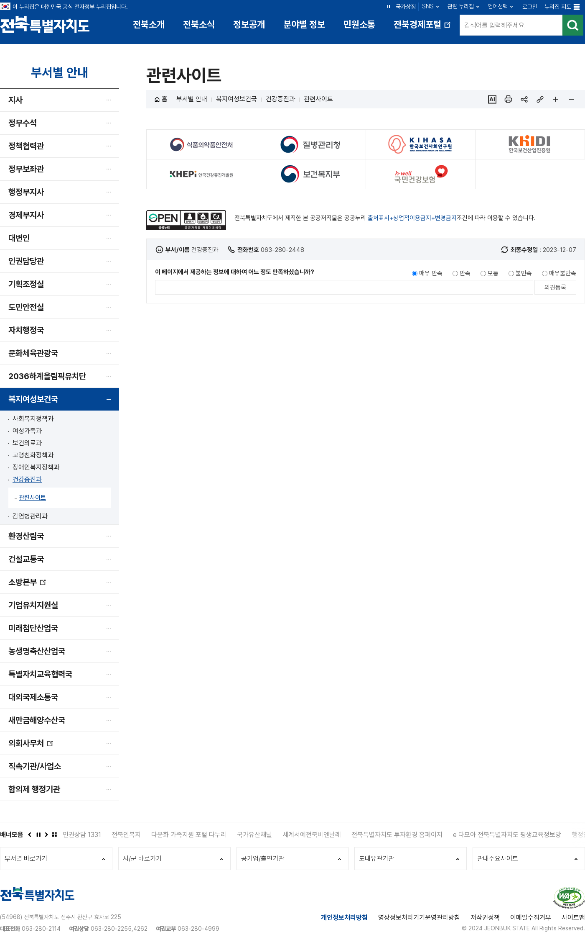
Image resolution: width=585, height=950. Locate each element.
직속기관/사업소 (34, 766)
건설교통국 (26, 559)
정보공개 (249, 24)
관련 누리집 (461, 6)
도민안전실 (26, 307)
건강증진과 (27, 479)
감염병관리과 (30, 516)
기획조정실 (26, 284)
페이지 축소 (571, 99)
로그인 (529, 6)
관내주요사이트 (497, 859)
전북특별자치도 (45, 24)
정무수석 (22, 123)
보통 (493, 273)
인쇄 (508, 99)
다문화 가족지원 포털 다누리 (188, 835)
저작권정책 (485, 918)
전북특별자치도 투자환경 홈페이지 (397, 835)
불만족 (524, 273)
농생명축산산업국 (36, 651)
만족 (465, 273)
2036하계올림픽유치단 (47, 376)
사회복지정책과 (33, 419)
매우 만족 (431, 273)
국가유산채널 (254, 835)
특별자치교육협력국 (40, 674)
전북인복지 (126, 835)
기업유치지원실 (33, 605)
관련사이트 (32, 497)
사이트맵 (573, 918)
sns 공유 (524, 99)
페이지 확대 (555, 99)
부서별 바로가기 (26, 859)
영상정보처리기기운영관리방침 (419, 918)
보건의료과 (27, 443)
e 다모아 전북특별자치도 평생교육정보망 (507, 835)
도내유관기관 (376, 859)
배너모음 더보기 (54, 834)
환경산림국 (26, 536)
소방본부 (27, 585)
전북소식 (199, 24)
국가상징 (406, 6)
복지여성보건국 (33, 399)
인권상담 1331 (82, 835)
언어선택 (498, 6)
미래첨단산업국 (33, 628)
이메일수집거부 (530, 918)
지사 (15, 100)
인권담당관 (26, 261)
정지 (388, 6)
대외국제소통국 (33, 697)
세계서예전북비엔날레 (311, 835)
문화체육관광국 (33, 353)
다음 (46, 834)
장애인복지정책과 (36, 467)
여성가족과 (27, 431)
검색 (572, 25)
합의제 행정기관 (34, 789)
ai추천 (492, 99)
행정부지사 (26, 192)
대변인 (19, 238)
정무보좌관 (26, 169)
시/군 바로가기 (142, 859)
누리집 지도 (557, 6)
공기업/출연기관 (262, 859)
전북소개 (149, 24)
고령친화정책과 (33, 455)
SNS (428, 6)
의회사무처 (31, 746)
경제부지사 (26, 215)
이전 (29, 834)
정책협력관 (26, 146)
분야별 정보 (304, 24)
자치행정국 (26, 330)
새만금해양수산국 (36, 720)
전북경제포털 (423, 27)
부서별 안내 (191, 99)
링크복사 (540, 99)
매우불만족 (562, 273)
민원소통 (359, 24)
